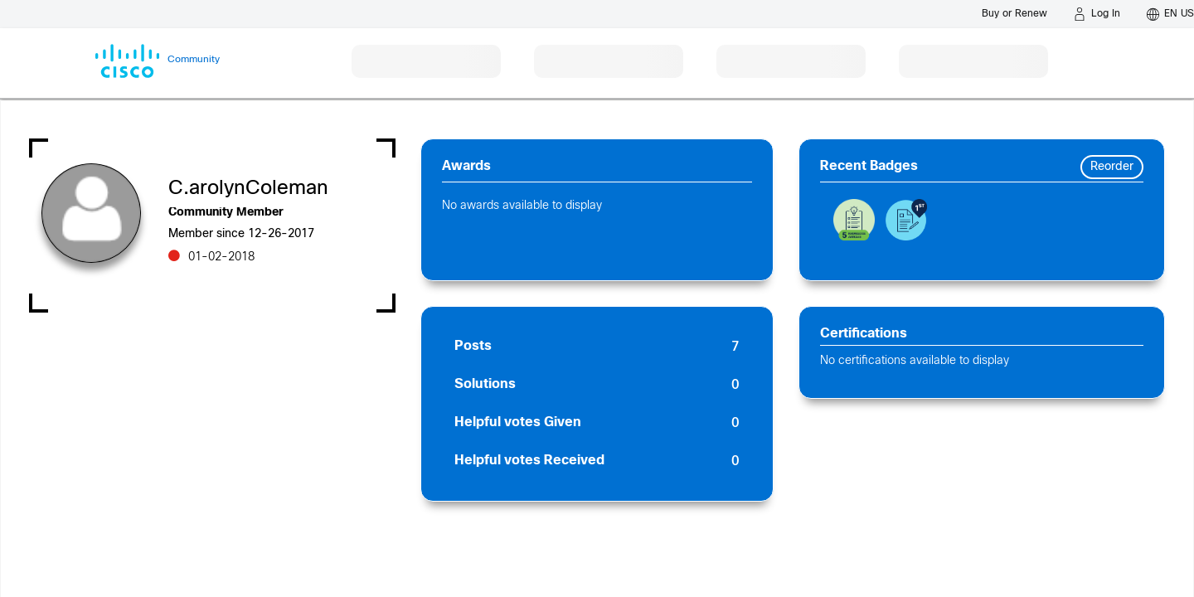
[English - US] (1170, 14)
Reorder (1111, 167)
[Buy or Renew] (1014, 14)
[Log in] (1097, 14)
